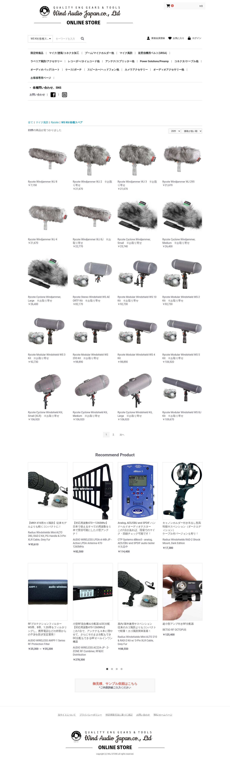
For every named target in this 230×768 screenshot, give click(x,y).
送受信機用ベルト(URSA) (152, 53)
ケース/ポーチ (73, 69)
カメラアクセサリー (136, 69)
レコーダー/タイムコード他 (84, 61)
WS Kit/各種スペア (72, 122)
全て (30, 122)
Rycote (55, 122)
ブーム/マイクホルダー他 (99, 53)
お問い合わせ (37, 94)
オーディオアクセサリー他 (168, 69)
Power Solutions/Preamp (154, 61)
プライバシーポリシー (91, 714)
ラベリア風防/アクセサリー (46, 61)
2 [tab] (112, 669)
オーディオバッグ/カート (45, 69)
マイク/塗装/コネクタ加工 (64, 53)
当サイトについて (67, 714)
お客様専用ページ (41, 77)
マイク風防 (126, 53)
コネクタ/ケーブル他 (186, 61)
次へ (122, 434)
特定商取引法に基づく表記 (119, 714)
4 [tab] (122, 669)
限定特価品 (37, 53)
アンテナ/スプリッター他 (119, 61)
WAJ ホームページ (163, 714)
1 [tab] (107, 669)
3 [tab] (117, 669)
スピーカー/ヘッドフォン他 (103, 69)
